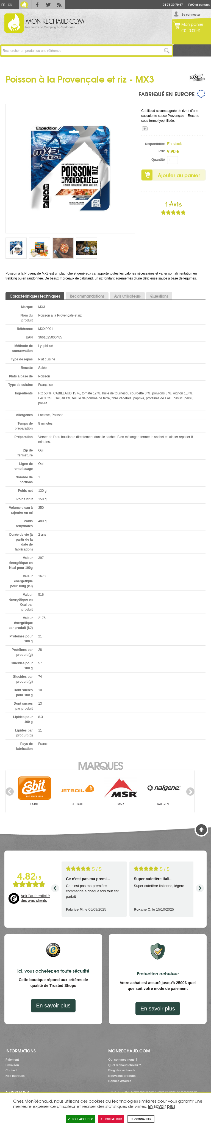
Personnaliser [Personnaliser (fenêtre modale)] (141, 1119)
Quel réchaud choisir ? (124, 1065)
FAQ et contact (199, 4)
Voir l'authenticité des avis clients (35, 898)
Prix (162, 151)
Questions (159, 296)
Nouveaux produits (122, 1075)
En (10, 4)
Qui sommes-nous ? (122, 1059)
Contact (11, 1070)
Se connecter (190, 14)
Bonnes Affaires (119, 1081)
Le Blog (24, 4)
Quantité (158, 160)
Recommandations (87, 296)
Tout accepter (80, 1119)
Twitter (48, 4)
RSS (59, 4)
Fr (3, 4)
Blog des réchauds (121, 1070)
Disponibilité (155, 144)
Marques (100, 764)
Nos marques (15, 1075)
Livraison (12, 1065)
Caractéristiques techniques (35, 296)
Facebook (37, 4)
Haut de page (201, 830)
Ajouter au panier (179, 175)
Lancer (166, 50)
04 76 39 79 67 (173, 4)
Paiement (12, 1059)
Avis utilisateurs (127, 296)
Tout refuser (111, 1119)
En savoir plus (53, 1005)
